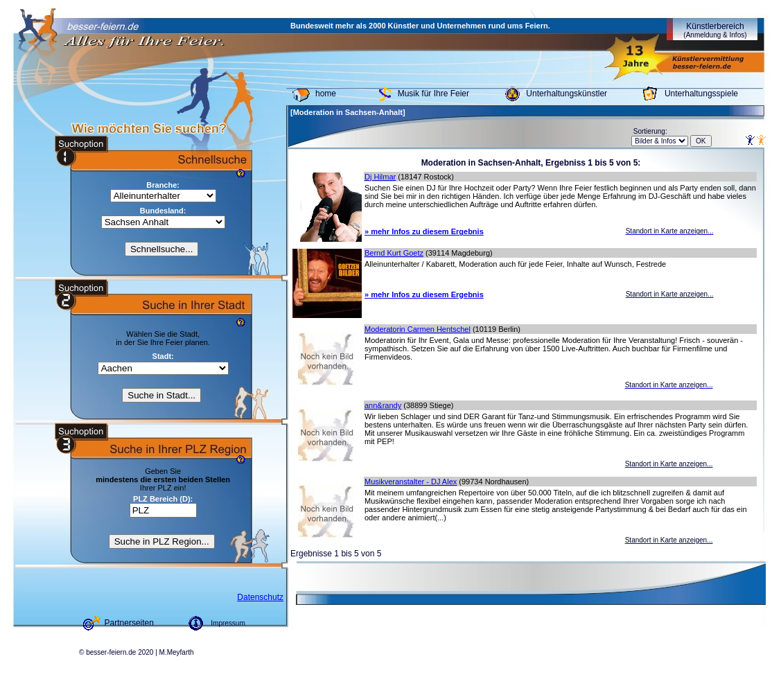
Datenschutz (260, 597)
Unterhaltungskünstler (566, 93)
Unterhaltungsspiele (701, 93)
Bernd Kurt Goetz (394, 253)
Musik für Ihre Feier (433, 93)
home (325, 93)
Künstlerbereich (714, 30)
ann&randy (383, 405)
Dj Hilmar (380, 177)
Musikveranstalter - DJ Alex (411, 481)
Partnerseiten (129, 623)
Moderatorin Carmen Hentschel (418, 329)
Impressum (228, 623)
